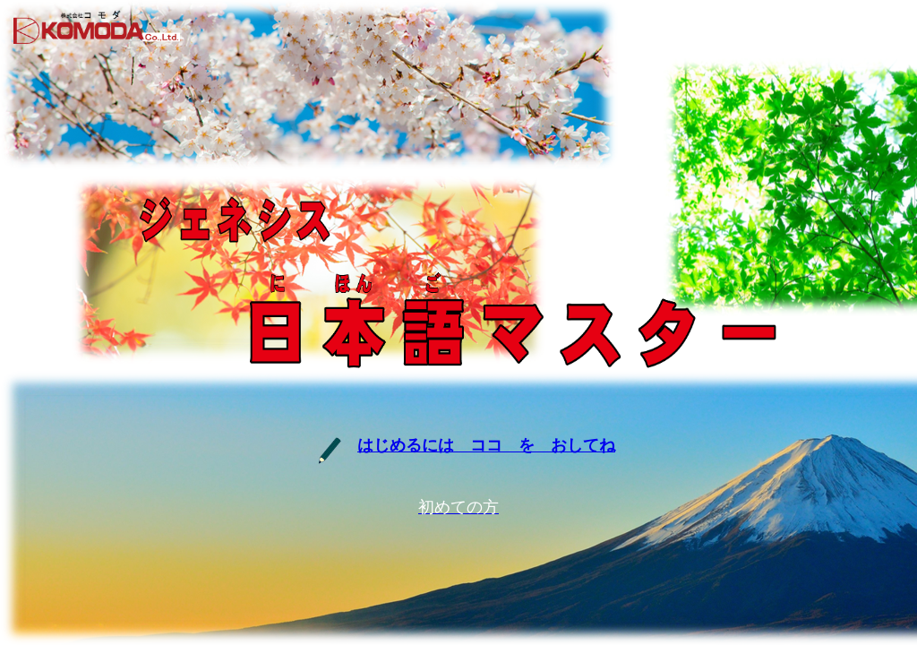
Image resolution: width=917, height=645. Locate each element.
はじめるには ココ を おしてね (486, 445)
